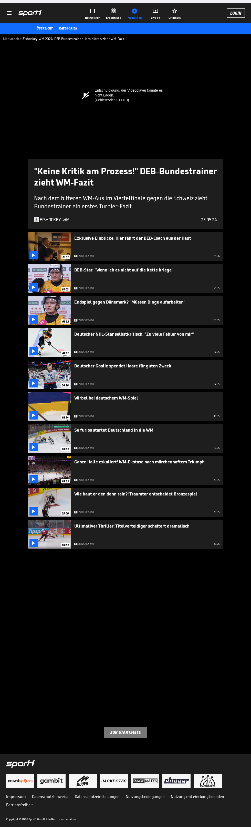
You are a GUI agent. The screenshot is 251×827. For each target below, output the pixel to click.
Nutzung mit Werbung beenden (197, 796)
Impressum (16, 796)
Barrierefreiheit (19, 804)
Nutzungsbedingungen (145, 796)
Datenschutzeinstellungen (97, 796)
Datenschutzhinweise (50, 796)
